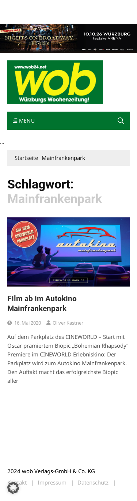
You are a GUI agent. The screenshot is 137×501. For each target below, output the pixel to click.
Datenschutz (93, 482)
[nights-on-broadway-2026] (68, 37)
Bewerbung (48, 15)
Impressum (19, 15)
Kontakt (90, 6)
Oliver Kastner (68, 322)
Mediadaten (20, 6)
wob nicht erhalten (57, 6)
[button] (121, 121)
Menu (24, 120)
